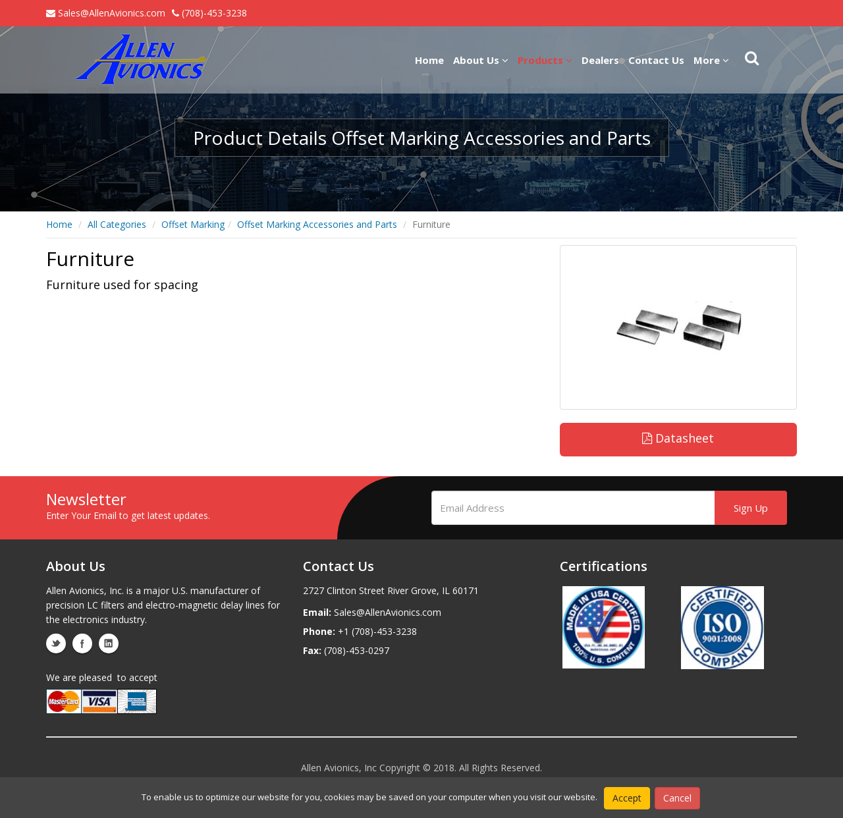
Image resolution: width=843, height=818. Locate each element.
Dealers (600, 60)
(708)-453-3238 (209, 13)
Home (429, 60)
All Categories (117, 224)
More (711, 60)
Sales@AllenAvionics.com (105, 13)
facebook (82, 643)
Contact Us (656, 60)
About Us (480, 60)
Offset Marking (193, 224)
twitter (56, 643)
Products (545, 60)
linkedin (109, 643)
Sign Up (751, 507)
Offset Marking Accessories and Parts (317, 224)
